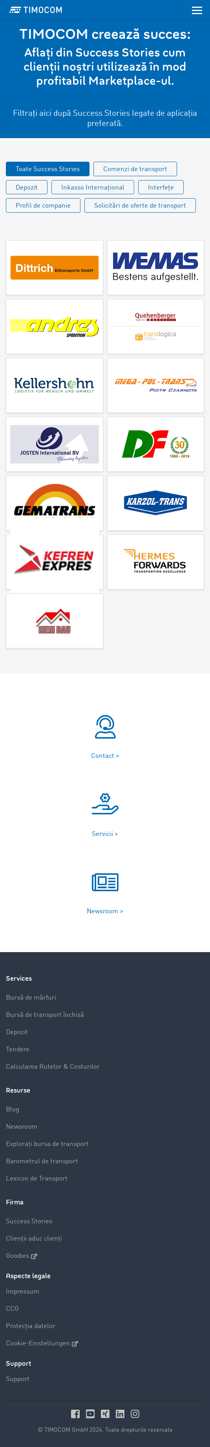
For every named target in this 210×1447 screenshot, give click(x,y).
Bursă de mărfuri (31, 997)
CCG (12, 1309)
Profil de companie (43, 206)
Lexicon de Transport (37, 1178)
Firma (15, 1202)
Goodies (21, 1256)
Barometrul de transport (42, 1161)
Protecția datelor (30, 1326)
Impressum (22, 1291)
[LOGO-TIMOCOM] (35, 10)
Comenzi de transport (135, 169)
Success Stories (29, 1221)
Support (17, 1379)
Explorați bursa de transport (47, 1144)
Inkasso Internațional (92, 187)
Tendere (17, 1049)
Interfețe (161, 187)
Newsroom (21, 1127)
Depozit (27, 187)
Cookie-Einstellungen (42, 1343)
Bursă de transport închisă (45, 1015)
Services (19, 978)
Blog (12, 1109)
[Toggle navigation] (197, 10)
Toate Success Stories (48, 169)
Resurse (18, 1090)
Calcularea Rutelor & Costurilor (53, 1067)
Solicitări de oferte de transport (140, 206)
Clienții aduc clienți (34, 1238)
